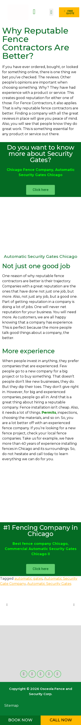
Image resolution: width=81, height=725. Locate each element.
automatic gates (28, 578)
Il (48, 554)
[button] (51, 12)
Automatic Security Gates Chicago (40, 256)
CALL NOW (61, 720)
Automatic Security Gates (49, 584)
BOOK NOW (20, 720)
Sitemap (11, 705)
